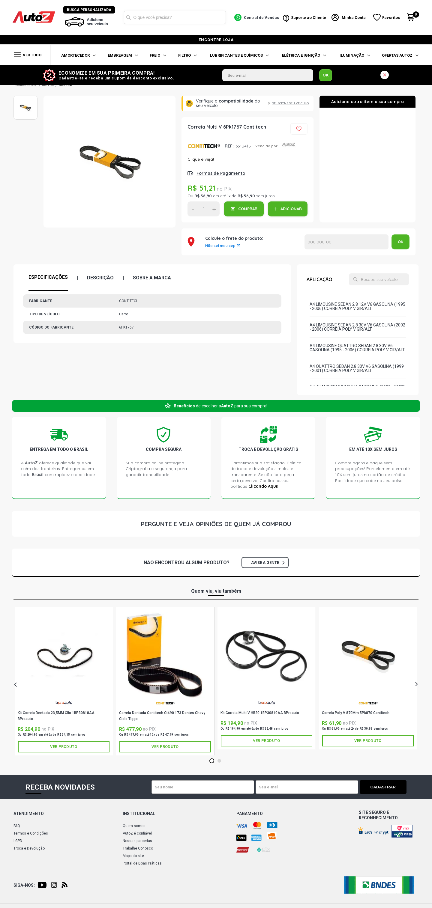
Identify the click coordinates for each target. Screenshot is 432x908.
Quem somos (134, 826)
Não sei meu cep (220, 246)
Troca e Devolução (29, 848)
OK (326, 75)
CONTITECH (204, 146)
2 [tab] (219, 761)
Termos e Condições (31, 833)
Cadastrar (385, 787)
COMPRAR (247, 208)
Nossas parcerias (137, 841)
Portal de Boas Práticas (142, 863)
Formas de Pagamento (220, 173)
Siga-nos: (24, 885)
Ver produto (63, 746)
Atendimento (29, 813)
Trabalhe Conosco (138, 848)
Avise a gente (267, 562)
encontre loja (216, 40)
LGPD (18, 841)
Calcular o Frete (346, 241)
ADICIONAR (291, 208)
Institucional (139, 813)
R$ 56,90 (203, 195)
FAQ (17, 826)
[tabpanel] (64, 681)
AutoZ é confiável (137, 833)
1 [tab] (212, 761)
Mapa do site (133, 856)
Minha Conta (354, 17)
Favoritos (391, 17)
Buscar (128, 17)
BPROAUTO (64, 703)
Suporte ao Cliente (308, 17)
